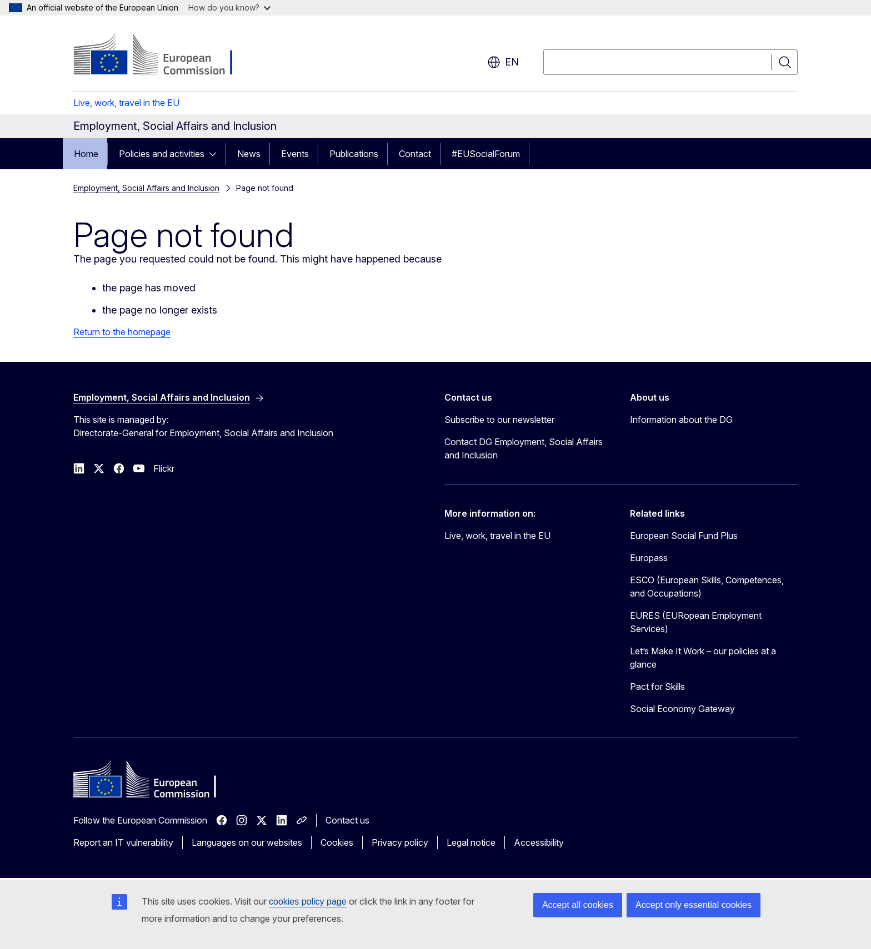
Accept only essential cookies (693, 905)
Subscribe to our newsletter (499, 419)
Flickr (163, 468)
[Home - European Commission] (163, 55)
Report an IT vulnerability (123, 842)
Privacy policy (400, 842)
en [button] (503, 62)
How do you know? (229, 7)
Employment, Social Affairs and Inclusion (146, 188)
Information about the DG (681, 419)
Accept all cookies (577, 905)
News (249, 153)
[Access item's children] (216, 153)
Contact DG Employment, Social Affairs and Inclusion (523, 448)
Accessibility (539, 842)
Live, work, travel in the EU (126, 102)
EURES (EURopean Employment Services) (696, 622)
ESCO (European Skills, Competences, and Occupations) (707, 586)
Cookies (337, 842)
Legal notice (471, 842)
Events (295, 153)
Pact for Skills (657, 686)
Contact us (347, 820)
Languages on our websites (247, 842)
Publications (353, 153)
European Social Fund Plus (684, 535)
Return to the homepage (122, 331)
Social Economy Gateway (682, 708)
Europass (649, 557)
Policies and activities (161, 153)
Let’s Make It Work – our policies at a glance (703, 657)
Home (86, 153)
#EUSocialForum (486, 153)
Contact (415, 153)
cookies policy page (308, 901)
